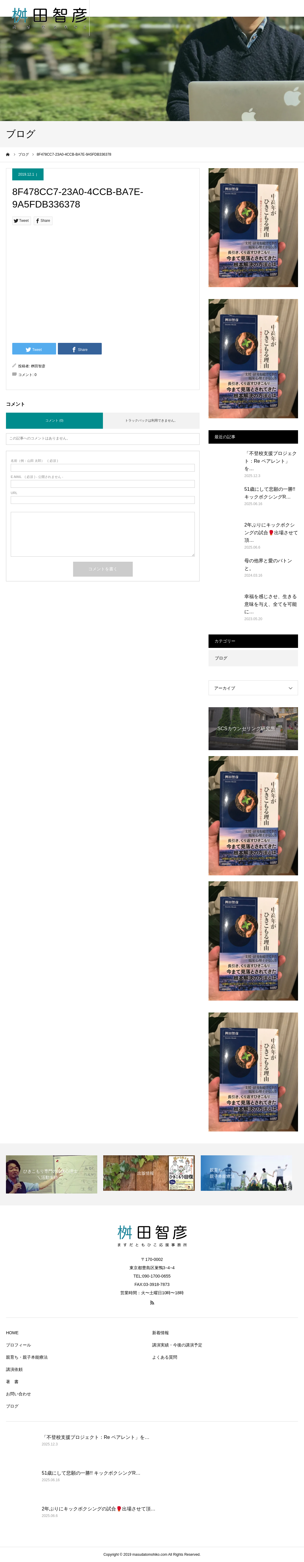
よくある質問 (164, 1357)
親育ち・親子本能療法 (27, 1357)
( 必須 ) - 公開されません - (37, 477)
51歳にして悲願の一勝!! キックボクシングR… (269, 493)
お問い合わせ (18, 1393)
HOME (12, 1332)
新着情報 (160, 1332)
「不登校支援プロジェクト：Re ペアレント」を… (270, 461)
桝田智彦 (38, 366)
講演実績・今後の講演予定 (177, 1345)
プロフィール (18, 1345)
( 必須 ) (34, 460)
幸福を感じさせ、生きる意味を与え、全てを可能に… (270, 604)
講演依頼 (14, 1369)
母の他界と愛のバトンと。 (268, 564)
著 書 (12, 1381)
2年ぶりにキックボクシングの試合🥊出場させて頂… (271, 532)
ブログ (221, 658)
